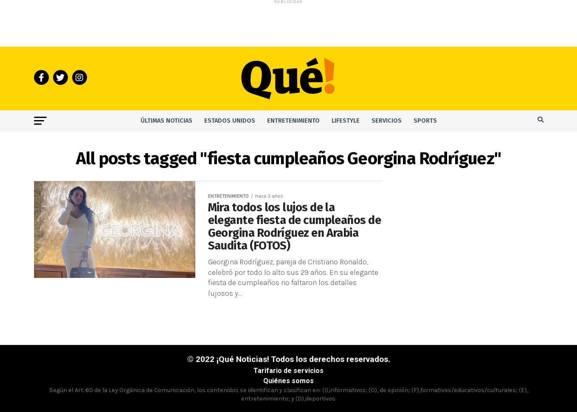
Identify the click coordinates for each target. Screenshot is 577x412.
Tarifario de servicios (288, 371)
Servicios (387, 120)
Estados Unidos (229, 120)
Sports (425, 120)
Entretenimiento (293, 120)
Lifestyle (346, 120)
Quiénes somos (288, 381)
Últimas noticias (166, 120)
